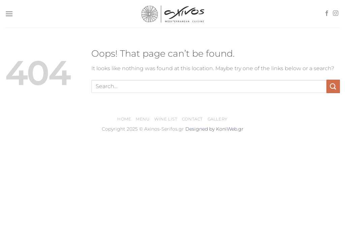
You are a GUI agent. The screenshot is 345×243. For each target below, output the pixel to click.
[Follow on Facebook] (327, 13)
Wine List (166, 119)
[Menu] (9, 13)
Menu (143, 119)
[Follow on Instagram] (335, 13)
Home (124, 119)
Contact (192, 119)
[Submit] (333, 86)
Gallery (218, 119)
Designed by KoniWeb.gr (214, 129)
